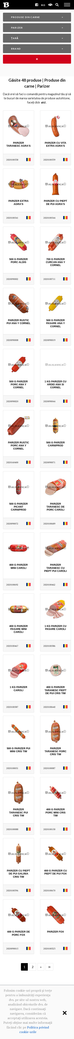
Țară (14, 38)
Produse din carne (25, 17)
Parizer (17, 27)
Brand (16, 48)
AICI (43, 102)
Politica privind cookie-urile (34, 1029)
